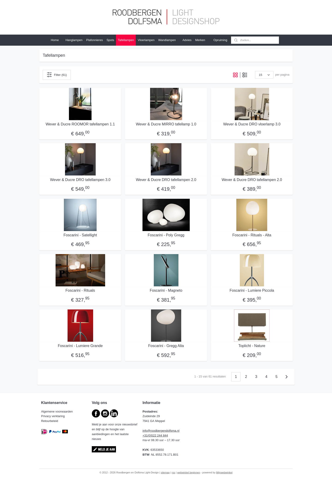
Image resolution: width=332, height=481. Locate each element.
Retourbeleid (50, 421)
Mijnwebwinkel (224, 472)
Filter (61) (57, 74)
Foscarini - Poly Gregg (166, 235)
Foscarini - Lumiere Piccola (252, 290)
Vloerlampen (146, 40)
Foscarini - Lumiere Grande (80, 346)
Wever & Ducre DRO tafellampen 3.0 (80, 180)
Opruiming (220, 40)
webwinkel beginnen (188, 472)
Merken (202, 40)
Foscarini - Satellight (80, 235)
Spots (110, 40)
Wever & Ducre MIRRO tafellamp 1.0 (166, 124)
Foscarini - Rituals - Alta (251, 235)
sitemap (165, 472)
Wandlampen (167, 40)
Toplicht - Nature (251, 346)
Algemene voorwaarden (57, 411)
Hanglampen (74, 40)
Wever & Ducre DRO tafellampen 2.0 (166, 180)
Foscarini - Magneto (166, 290)
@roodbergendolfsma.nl (163, 430)
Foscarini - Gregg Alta (166, 346)
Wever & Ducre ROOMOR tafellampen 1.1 (80, 124)
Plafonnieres (94, 40)
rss (173, 472)
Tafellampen (126, 40)
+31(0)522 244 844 (155, 435)
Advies (186, 40)
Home (55, 40)
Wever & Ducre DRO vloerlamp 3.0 (252, 124)
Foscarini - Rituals (80, 290)
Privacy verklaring (53, 416)
